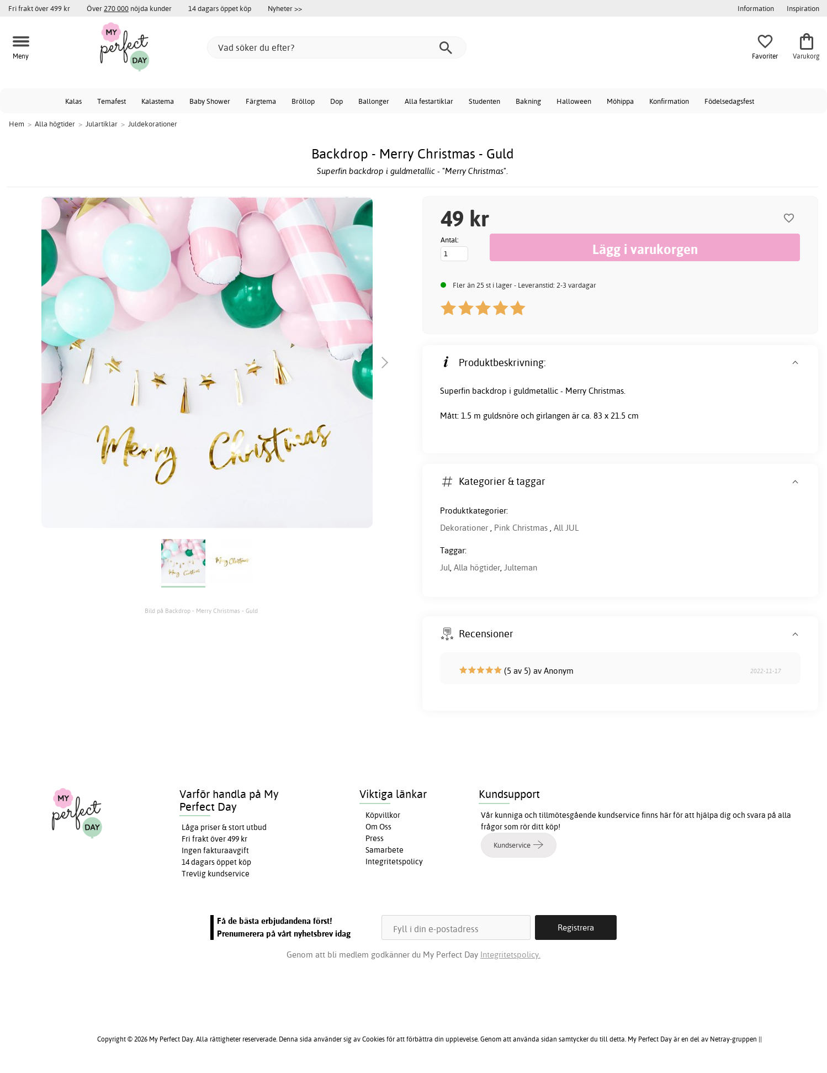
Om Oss (378, 827)
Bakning (528, 101)
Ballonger (373, 101)
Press (374, 838)
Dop (336, 101)
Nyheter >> (285, 8)
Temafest (111, 101)
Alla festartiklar (429, 101)
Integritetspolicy (394, 861)
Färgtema (261, 101)
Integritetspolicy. (510, 954)
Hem (16, 123)
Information (756, 8)
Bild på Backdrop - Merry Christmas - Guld (201, 611)
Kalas (73, 101)
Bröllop (303, 101)
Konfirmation (669, 101)
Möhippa (620, 101)
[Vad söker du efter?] (336, 47)
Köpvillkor (382, 815)
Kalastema (157, 101)
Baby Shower (209, 101)
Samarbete (384, 850)
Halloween (573, 101)
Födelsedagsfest (729, 101)
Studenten (484, 101)
